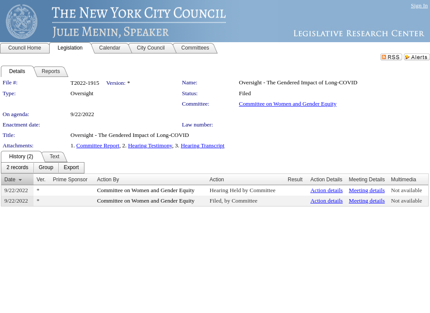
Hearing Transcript (202, 145)
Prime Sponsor (70, 179)
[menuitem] (17, 168)
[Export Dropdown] (71, 168)
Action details (326, 190)
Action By (108, 179)
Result (295, 179)
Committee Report (97, 145)
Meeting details (367, 190)
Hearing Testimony (150, 145)
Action (216, 179)
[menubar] (42, 167)
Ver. (41, 179)
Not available (406, 190)
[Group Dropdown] (46, 168)
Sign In (419, 5)
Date (9, 179)
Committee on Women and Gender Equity (287, 103)
